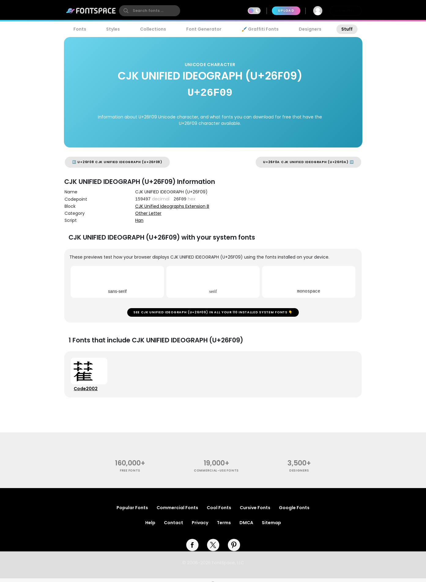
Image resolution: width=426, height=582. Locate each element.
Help (150, 526)
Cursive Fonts (255, 511)
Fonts (79, 29)
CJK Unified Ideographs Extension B (172, 206)
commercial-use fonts (216, 474)
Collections (153, 29)
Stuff (347, 29)
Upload (286, 10)
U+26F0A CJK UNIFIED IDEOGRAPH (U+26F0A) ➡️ (308, 162)
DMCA (246, 526)
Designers (310, 29)
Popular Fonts (132, 511)
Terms (224, 526)
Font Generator (203, 29)
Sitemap (271, 526)
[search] (149, 10)
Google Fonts (294, 511)
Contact (173, 526)
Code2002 (86, 391)
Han (139, 220)
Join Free (345, 10)
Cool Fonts (219, 511)
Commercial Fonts (177, 511)
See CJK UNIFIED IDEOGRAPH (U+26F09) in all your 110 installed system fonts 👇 (213, 313)
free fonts (130, 474)
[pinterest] (234, 549)
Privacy (200, 526)
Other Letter (148, 213)
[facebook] (192, 549)
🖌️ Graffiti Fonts (260, 29)
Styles (113, 29)
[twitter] (213, 549)
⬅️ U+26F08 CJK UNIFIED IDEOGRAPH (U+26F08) (117, 162)
